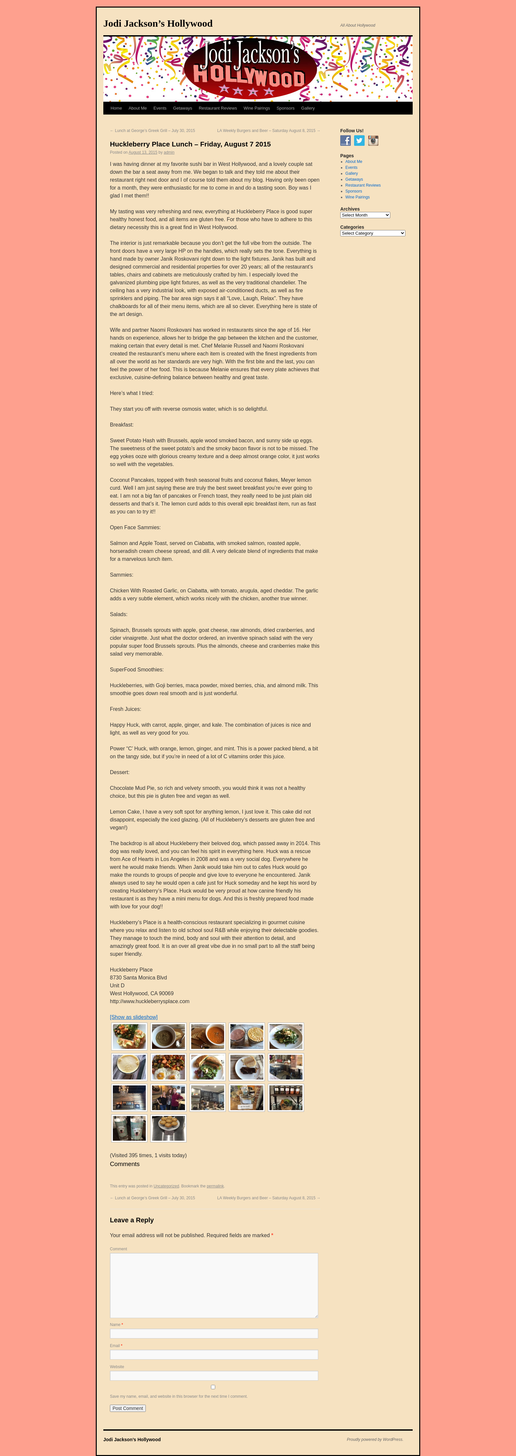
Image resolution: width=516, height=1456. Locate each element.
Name (116, 1324)
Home (116, 108)
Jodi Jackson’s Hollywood (158, 23)
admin (169, 152)
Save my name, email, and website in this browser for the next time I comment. (179, 1396)
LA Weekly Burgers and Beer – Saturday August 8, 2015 (269, 130)
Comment (118, 1249)
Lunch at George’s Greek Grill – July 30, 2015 (152, 130)
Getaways (182, 108)
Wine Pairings (257, 108)
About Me (138, 108)
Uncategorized (166, 1186)
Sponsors (285, 108)
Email (116, 1345)
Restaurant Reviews (218, 108)
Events (160, 108)
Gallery (308, 108)
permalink (215, 1186)
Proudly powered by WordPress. (375, 1439)
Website (117, 1367)
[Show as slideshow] (134, 1017)
